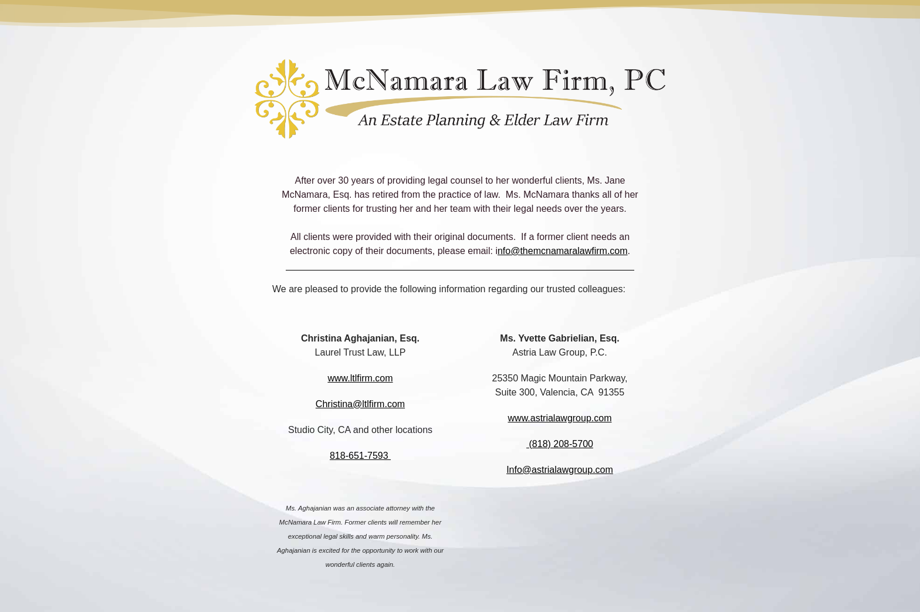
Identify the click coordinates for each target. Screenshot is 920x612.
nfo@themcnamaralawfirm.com (563, 251)
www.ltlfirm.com (360, 378)
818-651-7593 (360, 456)
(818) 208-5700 (559, 444)
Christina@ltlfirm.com (360, 404)
